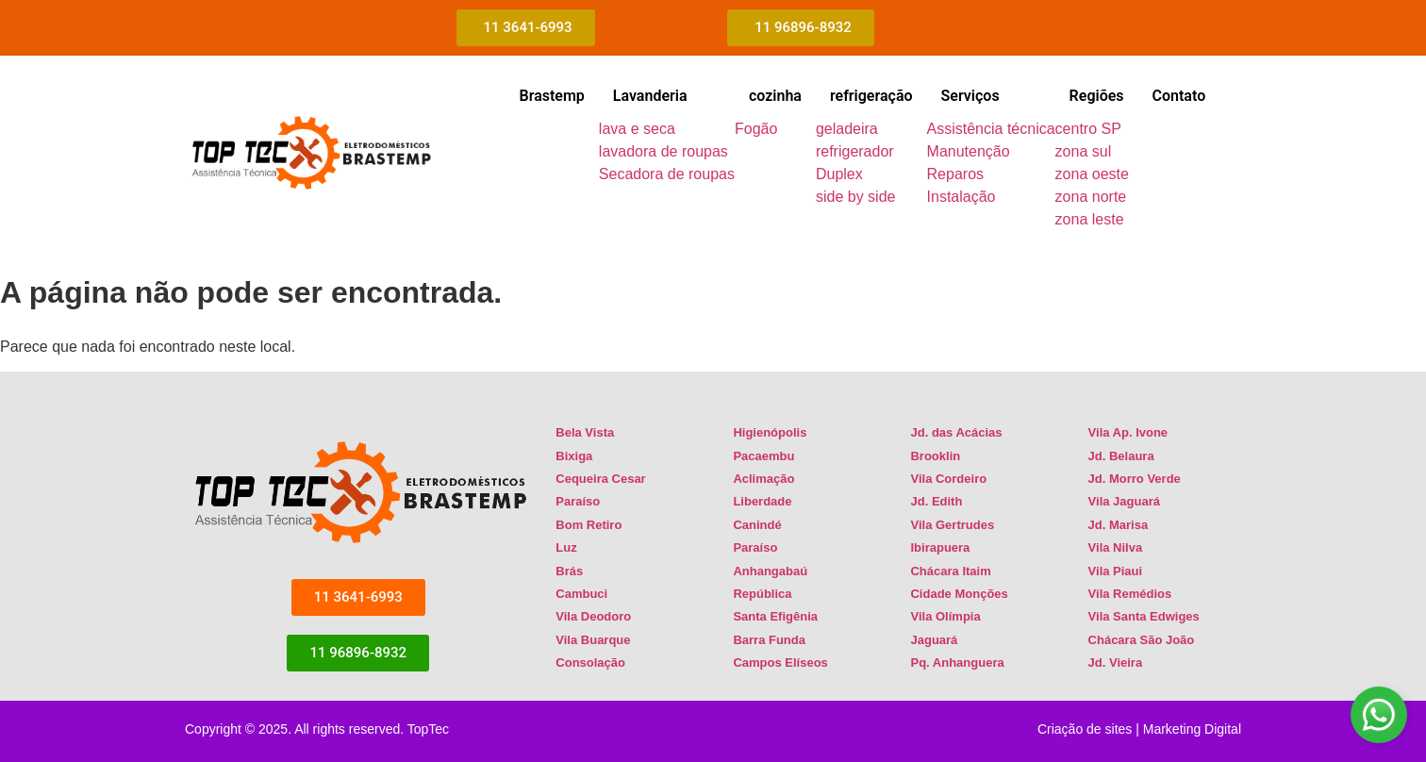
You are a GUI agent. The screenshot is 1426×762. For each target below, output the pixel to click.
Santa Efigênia (775, 616)
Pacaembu (763, 456)
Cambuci (581, 594)
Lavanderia (650, 96)
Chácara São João (1141, 640)
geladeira (847, 129)
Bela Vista (584, 432)
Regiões (1097, 96)
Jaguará (933, 640)
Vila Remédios (1130, 594)
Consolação (590, 662)
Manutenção (968, 151)
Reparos (955, 174)
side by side (856, 197)
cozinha (775, 96)
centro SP (1088, 129)
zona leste (1089, 219)
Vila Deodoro (593, 616)
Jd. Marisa (1118, 525)
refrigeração (871, 96)
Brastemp (551, 96)
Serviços (970, 96)
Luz (565, 547)
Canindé (757, 525)
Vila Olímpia (945, 616)
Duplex (839, 174)
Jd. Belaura (1121, 456)
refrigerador (855, 151)
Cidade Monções (958, 594)
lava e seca (637, 129)
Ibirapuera (940, 547)
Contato (1179, 96)
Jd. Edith (936, 501)
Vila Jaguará (1124, 501)
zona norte (1091, 197)
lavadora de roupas (663, 151)
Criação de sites (1084, 729)
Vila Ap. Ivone (1128, 432)
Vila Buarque (592, 640)
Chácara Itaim (950, 571)
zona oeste (1092, 174)
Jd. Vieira (1115, 662)
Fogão (756, 129)
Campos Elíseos (780, 662)
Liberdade (762, 501)
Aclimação (763, 479)
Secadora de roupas (667, 174)
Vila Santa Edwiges (1144, 616)
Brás (569, 571)
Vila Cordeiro (948, 479)
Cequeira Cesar (600, 479)
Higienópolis (769, 432)
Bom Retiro (588, 525)
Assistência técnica (991, 129)
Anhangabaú (770, 571)
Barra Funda (769, 640)
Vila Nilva (1115, 547)
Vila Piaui (1115, 571)
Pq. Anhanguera (956, 662)
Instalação (961, 197)
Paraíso (577, 501)
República (762, 594)
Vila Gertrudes (952, 525)
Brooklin (935, 456)
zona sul (1083, 151)
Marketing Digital (1192, 729)
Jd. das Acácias (956, 432)
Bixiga (573, 456)
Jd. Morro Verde (1134, 479)
